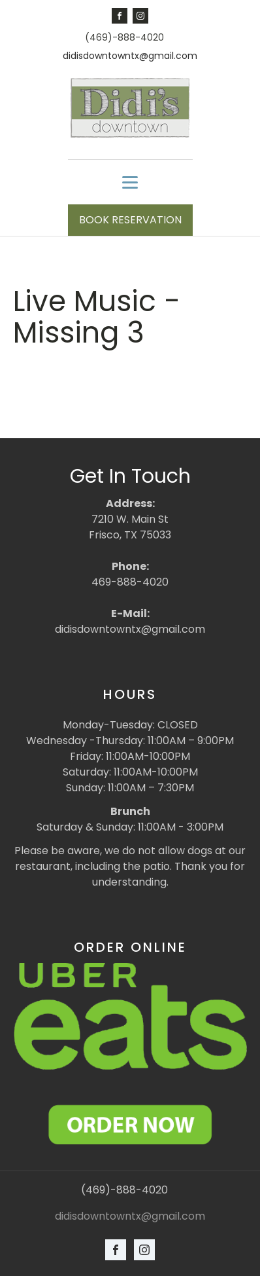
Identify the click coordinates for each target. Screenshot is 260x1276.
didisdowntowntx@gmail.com (130, 56)
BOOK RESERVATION (130, 219)
